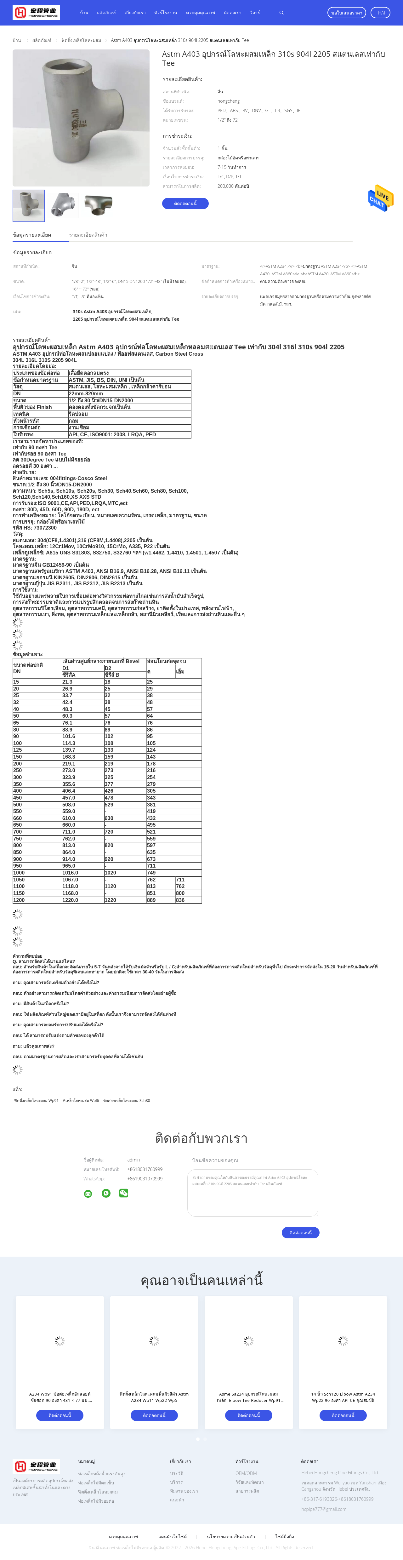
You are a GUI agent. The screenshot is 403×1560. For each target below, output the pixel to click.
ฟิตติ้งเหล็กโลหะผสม (98, 1492)
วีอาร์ (255, 12)
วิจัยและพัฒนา (250, 1482)
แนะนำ (177, 1500)
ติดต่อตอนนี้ (185, 203)
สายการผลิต (247, 1491)
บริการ (176, 1482)
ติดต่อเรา (232, 12)
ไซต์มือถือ (284, 1536)
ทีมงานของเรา (184, 1491)
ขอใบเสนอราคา (346, 13)
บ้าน (84, 12)
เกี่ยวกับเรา (135, 12)
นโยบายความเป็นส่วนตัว (231, 1536)
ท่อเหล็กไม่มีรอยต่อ (96, 1501)
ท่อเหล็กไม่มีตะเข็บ (96, 1483)
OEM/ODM (246, 1473)
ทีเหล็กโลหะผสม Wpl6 (81, 1100)
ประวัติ (176, 1473)
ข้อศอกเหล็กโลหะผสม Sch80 (126, 1100)
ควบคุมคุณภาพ (200, 12)
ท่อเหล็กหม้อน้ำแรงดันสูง (102, 1474)
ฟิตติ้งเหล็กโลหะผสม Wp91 (36, 1100)
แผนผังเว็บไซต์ (172, 1536)
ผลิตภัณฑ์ (106, 12)
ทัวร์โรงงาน (165, 12)
